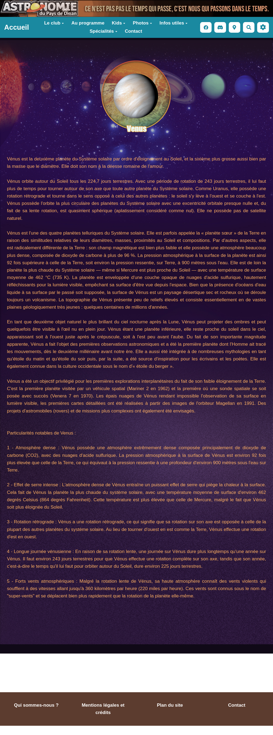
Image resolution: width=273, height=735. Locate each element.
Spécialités (103, 31)
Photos (142, 23)
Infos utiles (173, 23)
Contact (133, 31)
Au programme (87, 23)
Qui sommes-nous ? (36, 705)
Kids (119, 23)
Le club (54, 23)
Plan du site (170, 705)
